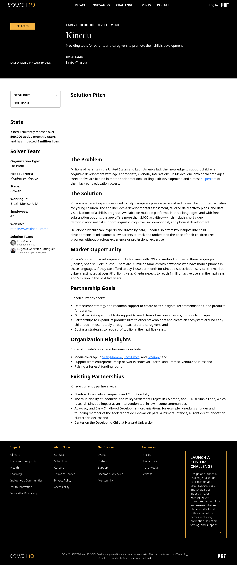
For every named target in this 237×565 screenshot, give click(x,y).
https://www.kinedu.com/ (29, 229)
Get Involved (106, 447)
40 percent (208, 179)
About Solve (62, 447)
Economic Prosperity (23, 461)
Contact (59, 454)
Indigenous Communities (26, 480)
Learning (16, 474)
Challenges (125, 5)
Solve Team (61, 461)
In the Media (150, 467)
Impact (80, 5)
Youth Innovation (21, 487)
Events (145, 5)
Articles (146, 454)
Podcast (147, 474)
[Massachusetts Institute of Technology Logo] (224, 5)
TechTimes (132, 357)
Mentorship (105, 480)
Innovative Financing (23, 493)
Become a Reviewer (110, 474)
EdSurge (154, 357)
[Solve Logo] (21, 5)
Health (14, 467)
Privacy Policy (62, 480)
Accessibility (61, 487)
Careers (59, 467)
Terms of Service (64, 474)
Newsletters (149, 461)
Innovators (101, 5)
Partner (163, 5)
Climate (15, 454)
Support (103, 467)
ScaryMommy (112, 357)
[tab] (36, 95)
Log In (213, 5)
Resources (149, 447)
